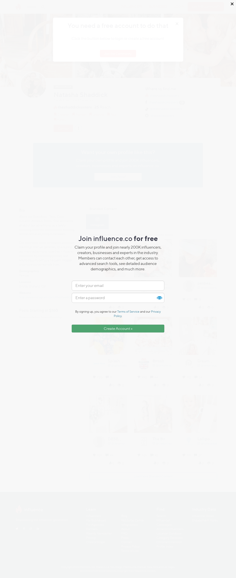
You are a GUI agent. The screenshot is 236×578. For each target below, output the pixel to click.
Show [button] (159, 298)
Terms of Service (128, 311)
